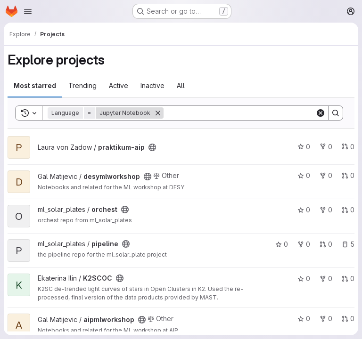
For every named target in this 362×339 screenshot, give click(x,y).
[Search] (239, 113)
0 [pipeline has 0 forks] (303, 244)
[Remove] (158, 113)
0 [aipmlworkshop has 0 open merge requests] (348, 319)
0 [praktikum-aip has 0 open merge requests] (348, 147)
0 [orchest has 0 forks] (326, 210)
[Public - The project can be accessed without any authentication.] (152, 147)
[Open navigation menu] (27, 11)
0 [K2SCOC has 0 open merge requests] (348, 278)
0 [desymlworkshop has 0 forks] (326, 175)
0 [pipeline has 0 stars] (281, 244)
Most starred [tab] (35, 85)
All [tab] (181, 85)
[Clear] (320, 113)
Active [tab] (118, 85)
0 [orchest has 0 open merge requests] (348, 210)
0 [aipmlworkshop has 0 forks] (326, 319)
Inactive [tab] (152, 85)
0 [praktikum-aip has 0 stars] (303, 147)
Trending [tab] (82, 85)
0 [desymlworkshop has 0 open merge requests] (348, 175)
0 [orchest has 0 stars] (303, 210)
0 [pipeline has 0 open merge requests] (326, 244)
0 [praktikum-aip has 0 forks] (326, 147)
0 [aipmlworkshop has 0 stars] (303, 319)
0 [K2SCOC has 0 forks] (326, 278)
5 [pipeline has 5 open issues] (348, 244)
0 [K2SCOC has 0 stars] (303, 278)
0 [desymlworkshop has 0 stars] (303, 175)
